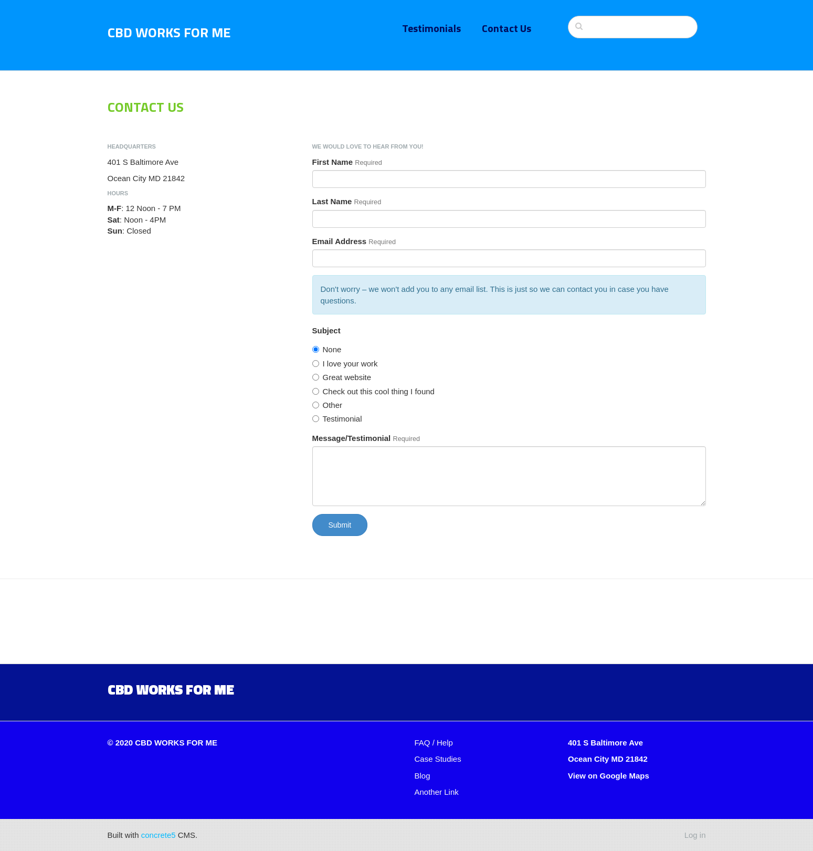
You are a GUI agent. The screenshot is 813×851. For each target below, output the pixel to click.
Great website (342, 377)
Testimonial (337, 418)
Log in (695, 835)
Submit (340, 525)
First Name (332, 161)
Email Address (339, 241)
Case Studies (438, 758)
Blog (422, 775)
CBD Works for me (171, 689)
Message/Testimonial (351, 438)
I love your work (345, 363)
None (327, 349)
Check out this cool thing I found (373, 391)
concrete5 (158, 835)
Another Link (437, 791)
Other (327, 405)
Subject (326, 330)
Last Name (332, 201)
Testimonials (431, 28)
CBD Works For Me (169, 32)
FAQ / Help (434, 742)
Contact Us (506, 28)
